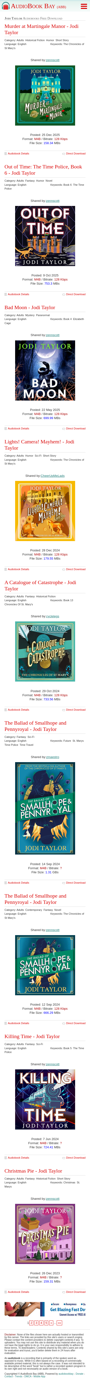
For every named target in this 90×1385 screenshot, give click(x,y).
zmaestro (52, 757)
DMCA (27, 1376)
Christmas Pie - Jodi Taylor (33, 1171)
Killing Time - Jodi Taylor (32, 1036)
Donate (79, 1373)
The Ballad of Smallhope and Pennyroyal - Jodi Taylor (35, 726)
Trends (18, 1376)
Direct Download (76, 153)
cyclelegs (52, 616)
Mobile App (39, 1376)
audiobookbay (66, 1373)
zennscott (52, 60)
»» (59, 1323)
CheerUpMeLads (53, 476)
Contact (9, 1376)
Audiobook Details (18, 153)
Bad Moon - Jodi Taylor (30, 307)
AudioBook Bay (38, 6)
